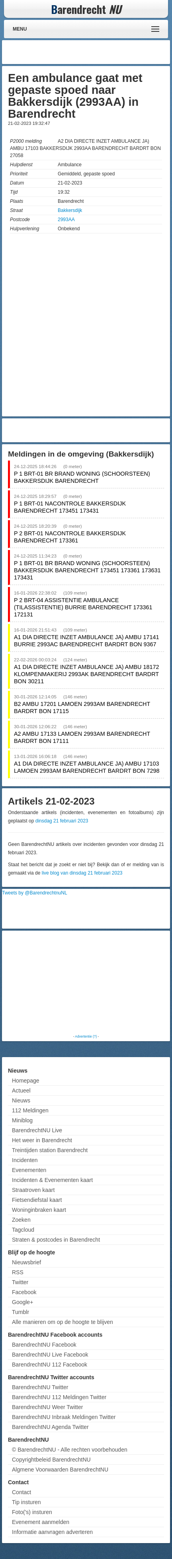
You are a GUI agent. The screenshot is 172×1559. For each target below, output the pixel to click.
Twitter (20, 1282)
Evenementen (29, 1170)
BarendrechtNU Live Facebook (50, 1354)
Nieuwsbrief (26, 1262)
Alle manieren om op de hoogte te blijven (62, 1322)
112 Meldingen (30, 1110)
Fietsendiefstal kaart (37, 1200)
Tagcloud (23, 1230)
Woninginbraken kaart (39, 1210)
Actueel (21, 1090)
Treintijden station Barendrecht (50, 1150)
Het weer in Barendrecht (42, 1140)
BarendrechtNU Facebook (44, 1344)
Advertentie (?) (86, 1036)
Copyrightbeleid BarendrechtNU (51, 1459)
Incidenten (25, 1160)
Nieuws (21, 1100)
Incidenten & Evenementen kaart (52, 1180)
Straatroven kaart (33, 1190)
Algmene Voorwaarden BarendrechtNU (60, 1469)
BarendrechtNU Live (37, 1130)
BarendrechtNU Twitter (40, 1387)
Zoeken (21, 1220)
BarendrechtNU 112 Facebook (49, 1364)
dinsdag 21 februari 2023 (61, 821)
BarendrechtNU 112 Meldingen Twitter (59, 1397)
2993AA (66, 219)
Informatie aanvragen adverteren (52, 1532)
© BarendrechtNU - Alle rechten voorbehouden (69, 1449)
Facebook (24, 1292)
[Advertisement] (104, 52)
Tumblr (20, 1312)
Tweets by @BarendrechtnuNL (34, 893)
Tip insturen (26, 1502)
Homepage (25, 1080)
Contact (21, 1492)
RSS (17, 1272)
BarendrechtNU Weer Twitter (47, 1407)
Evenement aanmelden (40, 1522)
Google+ (22, 1302)
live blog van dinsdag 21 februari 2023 (82, 873)
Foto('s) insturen (32, 1512)
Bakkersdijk (70, 210)
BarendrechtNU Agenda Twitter (50, 1427)
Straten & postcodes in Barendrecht (56, 1239)
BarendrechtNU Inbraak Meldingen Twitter (63, 1417)
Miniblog (22, 1120)
